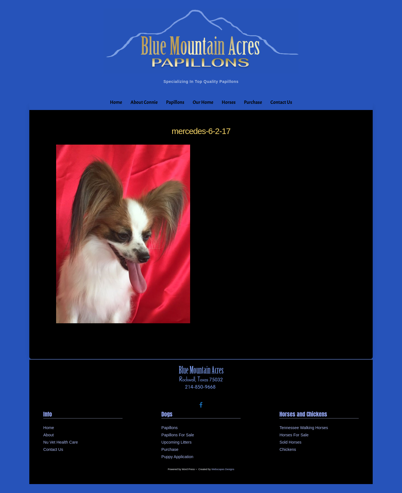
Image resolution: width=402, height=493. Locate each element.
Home (116, 102)
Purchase (253, 102)
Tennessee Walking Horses (303, 427)
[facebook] (201, 404)
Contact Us (281, 102)
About (48, 435)
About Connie (143, 102)
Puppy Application (177, 456)
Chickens (287, 449)
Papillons (175, 102)
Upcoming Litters (176, 442)
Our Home (203, 102)
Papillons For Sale (177, 435)
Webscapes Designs (222, 469)
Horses (229, 102)
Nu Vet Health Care (60, 442)
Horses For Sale (293, 435)
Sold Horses (290, 442)
